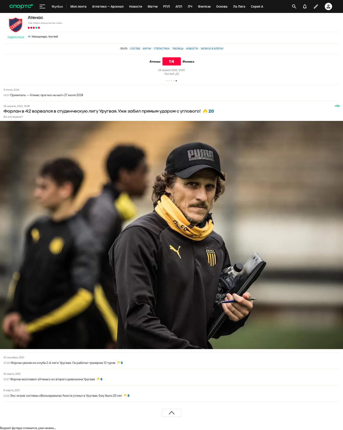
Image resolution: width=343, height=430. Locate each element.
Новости (192, 48)
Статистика (162, 48)
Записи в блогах (212, 48)
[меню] (42, 6)
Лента (124, 48)
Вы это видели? (13, 116)
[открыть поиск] (294, 6)
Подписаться (15, 37)
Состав (135, 48)
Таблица (178, 48)
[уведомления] (304, 6)
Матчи (147, 48)
